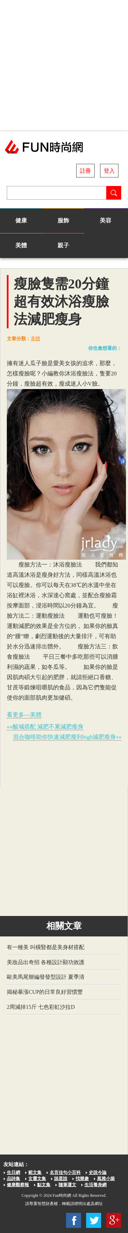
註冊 (85, 171)
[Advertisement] (64, 66)
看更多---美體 (24, 715)
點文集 (43, 1184)
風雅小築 (106, 1178)
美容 (105, 220)
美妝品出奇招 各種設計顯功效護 (45, 962)
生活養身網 (95, 1184)
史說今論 (98, 1172)
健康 (21, 220)
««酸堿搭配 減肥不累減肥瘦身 (45, 726)
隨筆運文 (67, 1184)
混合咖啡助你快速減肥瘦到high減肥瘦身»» (67, 737)
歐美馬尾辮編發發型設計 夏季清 (45, 977)
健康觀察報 (18, 1184)
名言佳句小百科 (65, 1172)
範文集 (35, 1172)
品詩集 (13, 1178)
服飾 (63, 220)
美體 (21, 245)
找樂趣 (82, 1178)
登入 (109, 171)
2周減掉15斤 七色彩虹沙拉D (41, 1007)
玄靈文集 (37, 1178)
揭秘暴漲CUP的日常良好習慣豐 (45, 992)
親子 (63, 245)
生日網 (13, 1172)
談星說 (60, 1178)
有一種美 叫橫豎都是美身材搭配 (45, 947)
